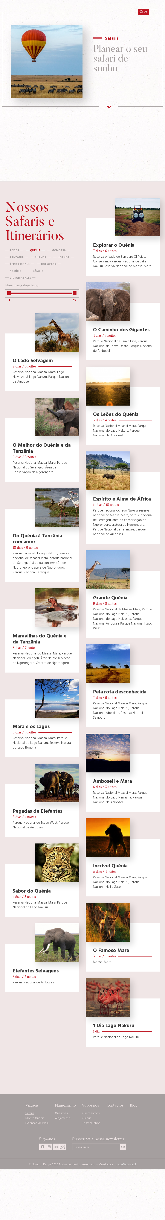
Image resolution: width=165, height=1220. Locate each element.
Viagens (31, 1105)
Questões (61, 1113)
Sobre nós (90, 1105)
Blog (134, 1105)
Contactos (115, 1105)
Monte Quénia (34, 1118)
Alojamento (62, 1118)
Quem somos (90, 1113)
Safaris (29, 1113)
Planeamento (65, 1105)
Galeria (86, 1118)
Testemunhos (91, 1123)
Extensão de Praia (37, 1123)
